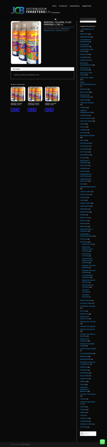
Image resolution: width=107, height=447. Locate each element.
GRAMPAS (83, 168)
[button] (38, 24)
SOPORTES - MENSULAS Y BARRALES (84, 389)
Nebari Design (25, 444)
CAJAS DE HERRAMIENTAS (85, 111)
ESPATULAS (84, 152)
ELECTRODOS (84, 146)
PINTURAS (83, 242)
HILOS (82, 184)
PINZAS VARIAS (85, 300)
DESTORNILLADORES (87, 135)
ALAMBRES (84, 57)
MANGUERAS (84, 212)
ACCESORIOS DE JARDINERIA (85, 41)
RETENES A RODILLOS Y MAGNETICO (87, 363)
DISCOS (82, 140)
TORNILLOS (84, 418)
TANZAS (83, 399)
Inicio (54, 6)
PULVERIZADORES (86, 353)
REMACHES (84, 356)
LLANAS (82, 200)
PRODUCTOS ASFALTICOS (84, 318)
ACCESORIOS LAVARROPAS (84, 46)
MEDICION (83, 226)
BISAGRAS (83, 89)
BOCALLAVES (84, 92)
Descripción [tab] (16, 69)
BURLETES (83, 100)
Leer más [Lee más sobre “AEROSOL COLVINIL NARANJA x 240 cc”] (15, 110)
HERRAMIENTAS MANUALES (85, 180)
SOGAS (82, 384)
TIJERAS (82, 412)
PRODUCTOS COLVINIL (88, 322)
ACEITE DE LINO (87, 244)
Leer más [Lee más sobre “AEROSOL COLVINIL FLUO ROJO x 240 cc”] (32, 110)
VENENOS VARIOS (86, 424)
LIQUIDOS (83, 197)
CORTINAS (83, 133)
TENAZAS (83, 410)
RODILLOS (83, 367)
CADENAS (83, 107)
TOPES (82, 415)
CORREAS (83, 130)
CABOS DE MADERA (87, 103)
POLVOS (83, 311)
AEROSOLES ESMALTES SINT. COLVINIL (56, 29)
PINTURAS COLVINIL (85, 291)
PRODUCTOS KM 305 (87, 329)
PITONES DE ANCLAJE (87, 306)
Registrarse (86, 6)
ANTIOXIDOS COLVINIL (86, 255)
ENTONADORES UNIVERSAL (87, 276)
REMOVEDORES (85, 359)
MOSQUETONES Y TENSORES (86, 230)
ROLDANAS (84, 370)
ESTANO (83, 158)
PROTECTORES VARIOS (88, 349)
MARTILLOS (84, 218)
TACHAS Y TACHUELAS (88, 394)
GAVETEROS (84, 165)
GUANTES (83, 171)
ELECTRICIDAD (85, 143)
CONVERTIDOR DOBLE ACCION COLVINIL (87, 261)
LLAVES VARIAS (85, 203)
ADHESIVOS (84, 54)
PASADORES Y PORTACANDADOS (86, 235)
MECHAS (83, 223)
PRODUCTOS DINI (86, 326)
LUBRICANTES (85, 206)
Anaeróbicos (75, 6)
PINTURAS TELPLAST (85, 296)
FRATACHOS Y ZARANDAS (85, 162)
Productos (63, 6)
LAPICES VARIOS (85, 192)
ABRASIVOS (84, 34)
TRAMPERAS (84, 421)
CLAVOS (83, 127)
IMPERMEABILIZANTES (88, 187)
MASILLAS (83, 221)
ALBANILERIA (84, 60)
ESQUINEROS (84, 155)
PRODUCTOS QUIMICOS (84, 340)
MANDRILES (84, 209)
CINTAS (82, 124)
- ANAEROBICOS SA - (87, 29)
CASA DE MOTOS (86, 118)
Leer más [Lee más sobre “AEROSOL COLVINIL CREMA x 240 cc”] (49, 110)
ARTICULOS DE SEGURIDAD (85, 69)
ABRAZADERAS (85, 37)
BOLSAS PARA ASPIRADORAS (85, 96)
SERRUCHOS (84, 379)
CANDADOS (84, 115)
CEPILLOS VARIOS (86, 121)
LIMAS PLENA (84, 194)
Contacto (56, 13)
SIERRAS (83, 382)
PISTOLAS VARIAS (86, 303)
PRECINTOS (84, 314)
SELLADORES (84, 376)
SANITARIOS (84, 373)
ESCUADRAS (84, 149)
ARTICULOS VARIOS (87, 78)
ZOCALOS (83, 427)
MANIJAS (83, 215)
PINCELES (83, 239)
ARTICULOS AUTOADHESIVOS (86, 64)
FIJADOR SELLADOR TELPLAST (88, 281)
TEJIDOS (83, 407)
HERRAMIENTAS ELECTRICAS (85, 175)
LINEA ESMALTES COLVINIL (88, 286)
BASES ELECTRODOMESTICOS (88, 83)
